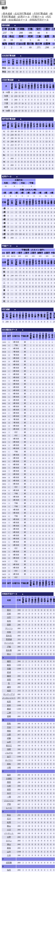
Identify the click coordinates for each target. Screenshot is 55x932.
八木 (9, 855)
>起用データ (23, 16)
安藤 (9, 669)
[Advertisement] (27, 903)
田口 (9, 654)
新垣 (9, 848)
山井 (9, 742)
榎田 (9, 661)
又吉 (9, 727)
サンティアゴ (9, 694)
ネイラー (9, 760)
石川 (9, 819)
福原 (9, 691)
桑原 (9, 709)
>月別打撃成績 (40, 13)
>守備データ (37, 16)
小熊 (9, 768)
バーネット (9, 833)
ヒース (9, 808)
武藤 (9, 738)
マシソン (9, 628)
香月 (9, 610)
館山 (9, 826)
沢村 (9, 614)
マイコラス (9, 643)
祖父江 (9, 746)
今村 (9, 786)
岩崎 (9, 716)
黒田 (9, 782)
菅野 (9, 625)
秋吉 (9, 815)
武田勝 (9, 863)
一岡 (9, 797)
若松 (9, 764)
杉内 (9, 621)
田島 (9, 724)
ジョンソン (9, 801)
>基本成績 (6, 13)
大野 (9, 735)
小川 (9, 830)
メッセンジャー (9, 698)
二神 (9, 713)
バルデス (9, 753)
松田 (9, 702)
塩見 (9, 870)
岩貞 (9, 672)
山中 (9, 852)
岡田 (9, 731)
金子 (9, 757)
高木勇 (9, 650)
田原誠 (9, 639)
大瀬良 (9, 779)
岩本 (9, 705)
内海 (9, 632)
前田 (9, 790)
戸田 (9, 804)
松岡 (9, 822)
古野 (9, 837)
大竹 (9, 617)
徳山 (9, 844)
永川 (9, 793)
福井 (9, 775)
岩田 (9, 680)
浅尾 (9, 749)
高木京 (9, 636)
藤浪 (9, 676)
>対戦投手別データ (39, 19)
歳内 (9, 687)
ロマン (9, 841)
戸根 (9, 647)
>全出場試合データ (17, 19)
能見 (9, 665)
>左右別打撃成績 (22, 13)
